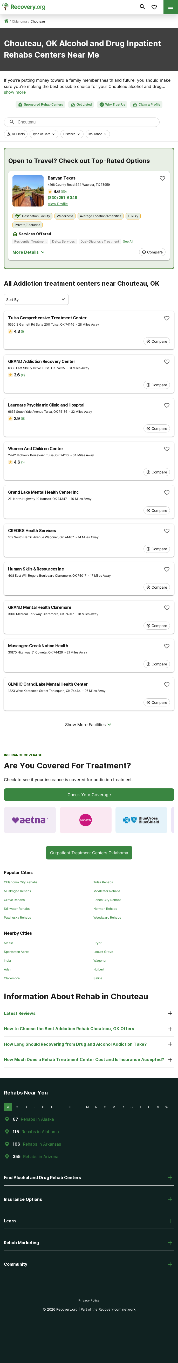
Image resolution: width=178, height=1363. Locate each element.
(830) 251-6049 (62, 198)
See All (128, 241)
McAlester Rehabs (106, 891)
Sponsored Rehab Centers (40, 104)
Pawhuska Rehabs (17, 917)
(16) (23, 375)
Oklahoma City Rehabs (20, 882)
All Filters (16, 134)
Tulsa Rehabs (103, 882)
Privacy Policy (89, 1300)
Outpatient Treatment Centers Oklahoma (89, 852)
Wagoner (100, 960)
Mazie (8, 943)
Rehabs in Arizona (40, 1156)
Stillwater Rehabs (17, 909)
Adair (8, 969)
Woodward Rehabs (107, 917)
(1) (22, 331)
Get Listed (81, 104)
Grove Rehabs (14, 900)
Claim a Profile (146, 104)
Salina (97, 978)
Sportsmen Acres (16, 952)
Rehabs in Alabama (40, 1131)
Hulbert (98, 969)
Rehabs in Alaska (37, 1119)
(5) (22, 462)
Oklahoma (19, 21)
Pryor (97, 943)
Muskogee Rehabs (17, 891)
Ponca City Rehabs (107, 900)
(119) (63, 192)
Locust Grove (103, 952)
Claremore (12, 978)
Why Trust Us (112, 104)
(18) (23, 419)
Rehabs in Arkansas (42, 1144)
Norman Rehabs (105, 909)
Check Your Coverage (89, 794)
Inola (7, 960)
